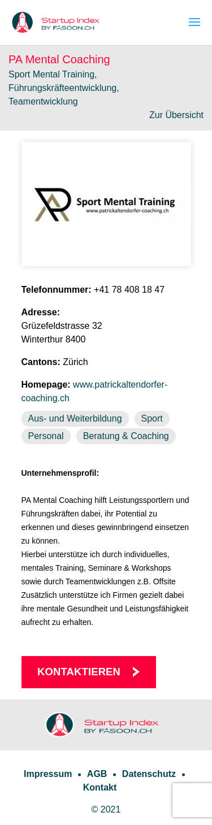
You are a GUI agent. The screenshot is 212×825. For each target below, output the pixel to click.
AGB (97, 774)
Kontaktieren (78, 672)
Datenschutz (149, 774)
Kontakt (100, 787)
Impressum (48, 774)
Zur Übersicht (176, 115)
